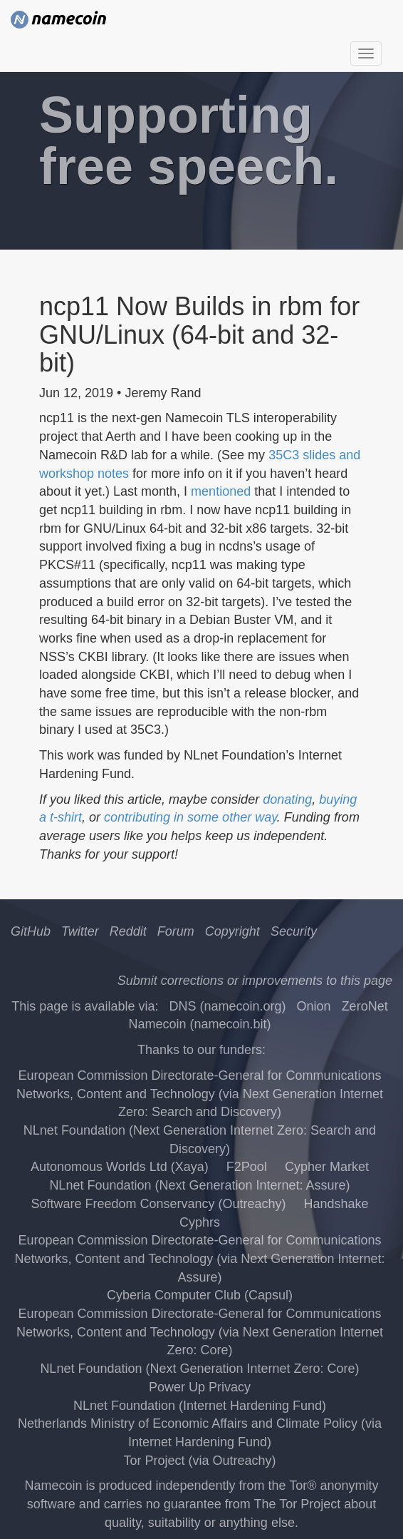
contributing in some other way (190, 817)
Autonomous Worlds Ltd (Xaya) (120, 1167)
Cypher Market (327, 1167)
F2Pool (246, 1167)
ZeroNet (365, 1006)
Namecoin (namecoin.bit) (199, 1024)
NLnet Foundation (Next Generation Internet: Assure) (199, 1185)
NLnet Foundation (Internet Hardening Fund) (199, 1406)
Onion (314, 1006)
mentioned (221, 491)
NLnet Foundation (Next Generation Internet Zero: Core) (199, 1368)
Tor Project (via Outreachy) (199, 1460)
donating (287, 799)
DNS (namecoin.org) (227, 1006)
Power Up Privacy (200, 1387)
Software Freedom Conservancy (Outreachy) (158, 1204)
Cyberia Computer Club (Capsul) (200, 1295)
